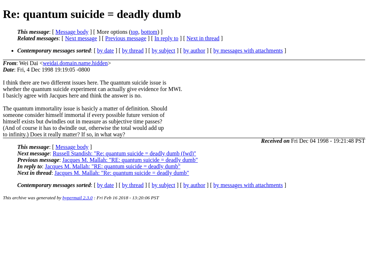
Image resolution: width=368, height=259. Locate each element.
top (134, 32)
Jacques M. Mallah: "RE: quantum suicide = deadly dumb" (130, 160)
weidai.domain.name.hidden (75, 63)
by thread (133, 50)
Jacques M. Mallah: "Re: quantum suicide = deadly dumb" (122, 173)
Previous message (125, 38)
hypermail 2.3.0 (78, 197)
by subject (163, 50)
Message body (71, 32)
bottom (149, 32)
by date (105, 50)
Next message (81, 38)
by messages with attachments (248, 50)
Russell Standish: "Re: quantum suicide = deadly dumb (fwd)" (124, 153)
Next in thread (203, 38)
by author (194, 50)
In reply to (167, 38)
